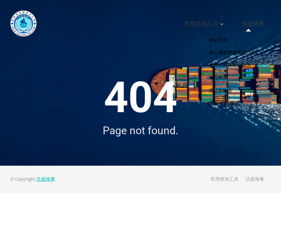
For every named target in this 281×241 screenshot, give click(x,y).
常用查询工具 (217, 24)
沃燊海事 (258, 24)
